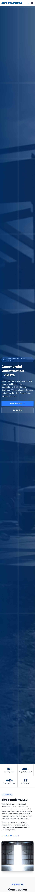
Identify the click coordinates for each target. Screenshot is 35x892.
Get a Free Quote (17, 403)
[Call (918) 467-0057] (28, 3)
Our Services (17, 410)
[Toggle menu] (32, 3)
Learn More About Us (10, 836)
